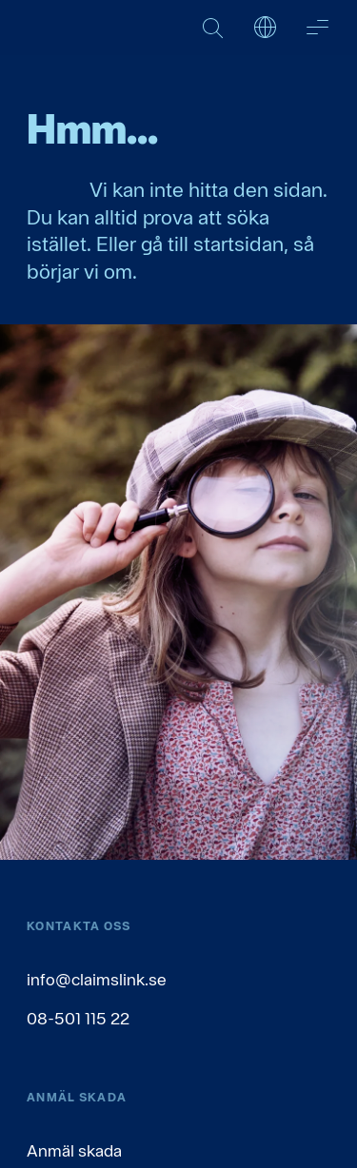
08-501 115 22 (78, 1018)
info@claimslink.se (97, 979)
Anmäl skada (74, 1150)
